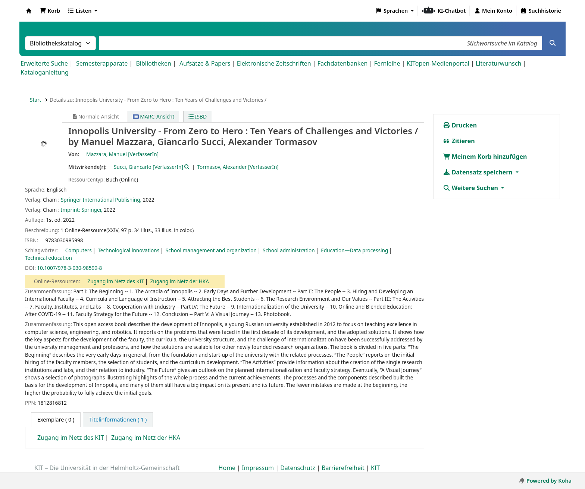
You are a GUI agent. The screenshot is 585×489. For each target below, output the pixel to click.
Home (227, 468)
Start (35, 99)
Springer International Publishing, (101, 199)
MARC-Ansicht (154, 116)
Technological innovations (128, 250)
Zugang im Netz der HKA (179, 281)
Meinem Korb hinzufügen (485, 156)
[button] (50, 11)
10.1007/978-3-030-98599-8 (69, 267)
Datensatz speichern (478, 172)
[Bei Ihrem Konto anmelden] (493, 11)
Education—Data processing (354, 250)
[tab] (118, 419)
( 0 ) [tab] (55, 419)
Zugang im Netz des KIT (115, 281)
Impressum (258, 468)
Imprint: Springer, (82, 209)
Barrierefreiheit (343, 468)
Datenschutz (297, 468)
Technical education (48, 257)
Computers (78, 250)
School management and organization (211, 250)
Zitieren (459, 141)
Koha (28, 10)
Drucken (460, 125)
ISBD (197, 116)
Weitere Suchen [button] (471, 188)
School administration (289, 250)
